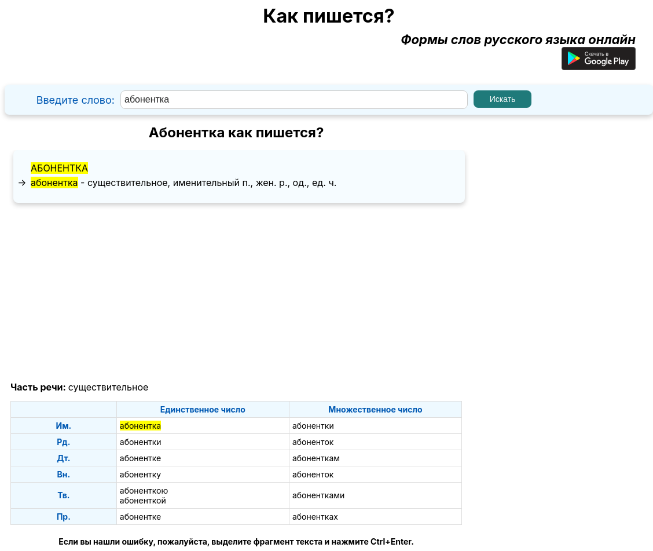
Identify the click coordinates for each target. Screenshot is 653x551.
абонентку (140, 474)
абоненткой (143, 500)
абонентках (315, 516)
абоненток (312, 442)
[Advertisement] (236, 292)
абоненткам (316, 458)
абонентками (318, 495)
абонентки (313, 425)
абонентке (140, 458)
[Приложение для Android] (599, 65)
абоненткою (144, 490)
